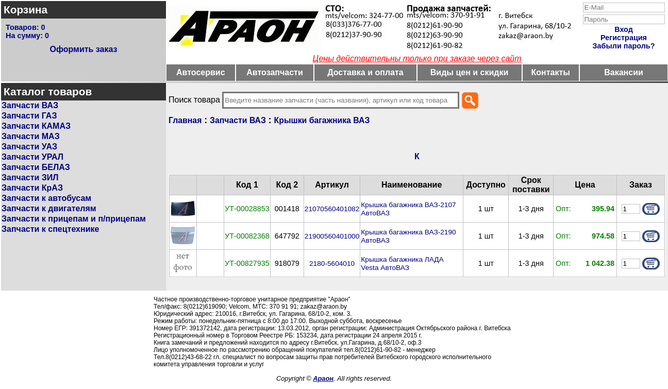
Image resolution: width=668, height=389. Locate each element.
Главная (185, 120)
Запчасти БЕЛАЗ (36, 167)
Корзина (25, 9)
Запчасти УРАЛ (32, 157)
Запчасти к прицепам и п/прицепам (74, 218)
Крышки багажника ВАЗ (322, 120)
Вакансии (623, 72)
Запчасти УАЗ (29, 146)
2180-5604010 (332, 263)
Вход (623, 29)
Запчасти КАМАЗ (36, 126)
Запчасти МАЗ (31, 136)
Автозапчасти (274, 72)
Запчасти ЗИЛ (30, 177)
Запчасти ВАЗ (30, 105)
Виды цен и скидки (469, 72)
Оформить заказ (83, 49)
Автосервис (200, 72)
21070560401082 (332, 209)
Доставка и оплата (365, 72)
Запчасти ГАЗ (29, 115)
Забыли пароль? (624, 46)
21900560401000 (332, 236)
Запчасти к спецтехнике (50, 229)
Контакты (550, 72)
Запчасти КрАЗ (32, 187)
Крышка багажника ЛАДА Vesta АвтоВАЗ (402, 264)
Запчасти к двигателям (49, 208)
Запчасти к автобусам (46, 198)
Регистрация (623, 37)
